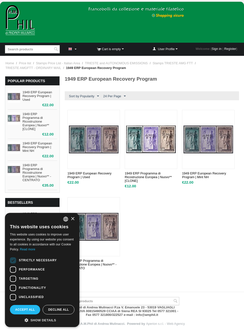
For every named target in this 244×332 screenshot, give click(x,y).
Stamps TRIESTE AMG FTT (172, 63)
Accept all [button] (25, 309)
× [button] (72, 219)
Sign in (217, 49)
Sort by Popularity (84, 96)
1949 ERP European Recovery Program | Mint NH (37, 147)
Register (230, 49)
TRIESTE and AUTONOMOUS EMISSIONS (116, 63)
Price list (25, 63)
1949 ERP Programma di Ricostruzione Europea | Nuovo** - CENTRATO (37, 172)
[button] (42, 320)
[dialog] (42, 270)
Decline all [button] (58, 309)
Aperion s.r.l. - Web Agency (165, 324)
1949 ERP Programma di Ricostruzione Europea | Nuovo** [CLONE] (36, 121)
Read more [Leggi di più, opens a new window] (27, 249)
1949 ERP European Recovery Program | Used (37, 95)
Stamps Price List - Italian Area (58, 63)
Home (9, 63)
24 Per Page (114, 96)
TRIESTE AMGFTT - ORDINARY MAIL (33, 68)
